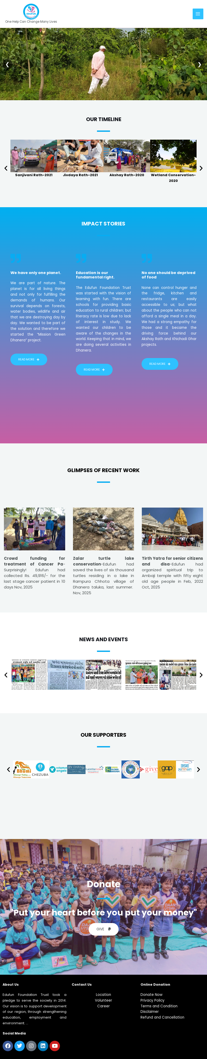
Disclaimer (150, 1011)
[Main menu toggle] (198, 13)
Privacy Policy (153, 1000)
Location (103, 994)
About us (11, 984)
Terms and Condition (159, 1006)
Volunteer (103, 1000)
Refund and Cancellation (162, 1017)
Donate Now (151, 994)
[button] (6, 168)
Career (103, 1006)
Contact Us (82, 984)
